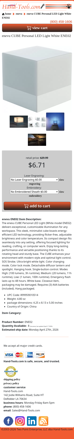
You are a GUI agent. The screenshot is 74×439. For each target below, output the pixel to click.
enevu (19, 13)
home (6, 13)
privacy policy (11, 383)
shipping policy (12, 379)
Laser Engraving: (34, 178)
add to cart (37, 205)
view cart (37, 28)
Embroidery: (34, 190)
